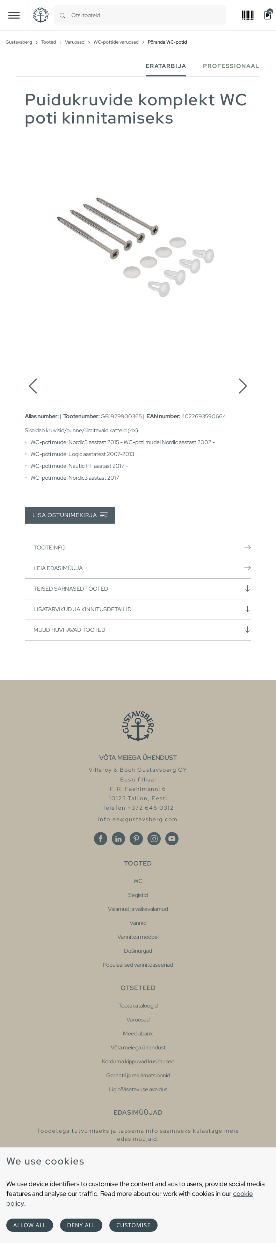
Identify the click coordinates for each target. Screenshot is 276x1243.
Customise (133, 1225)
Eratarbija (166, 66)
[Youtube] (172, 838)
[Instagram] (154, 838)
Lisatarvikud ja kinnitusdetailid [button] (142, 609)
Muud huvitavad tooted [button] (142, 630)
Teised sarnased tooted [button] (142, 588)
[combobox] (148, 15)
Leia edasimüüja (142, 568)
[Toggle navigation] (14, 15)
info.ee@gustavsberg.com (138, 819)
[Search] (62, 15)
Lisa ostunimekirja (70, 515)
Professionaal (231, 66)
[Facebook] (100, 838)
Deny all (81, 1225)
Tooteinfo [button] (142, 547)
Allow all (29, 1225)
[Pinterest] (136, 838)
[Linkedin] (118, 838)
